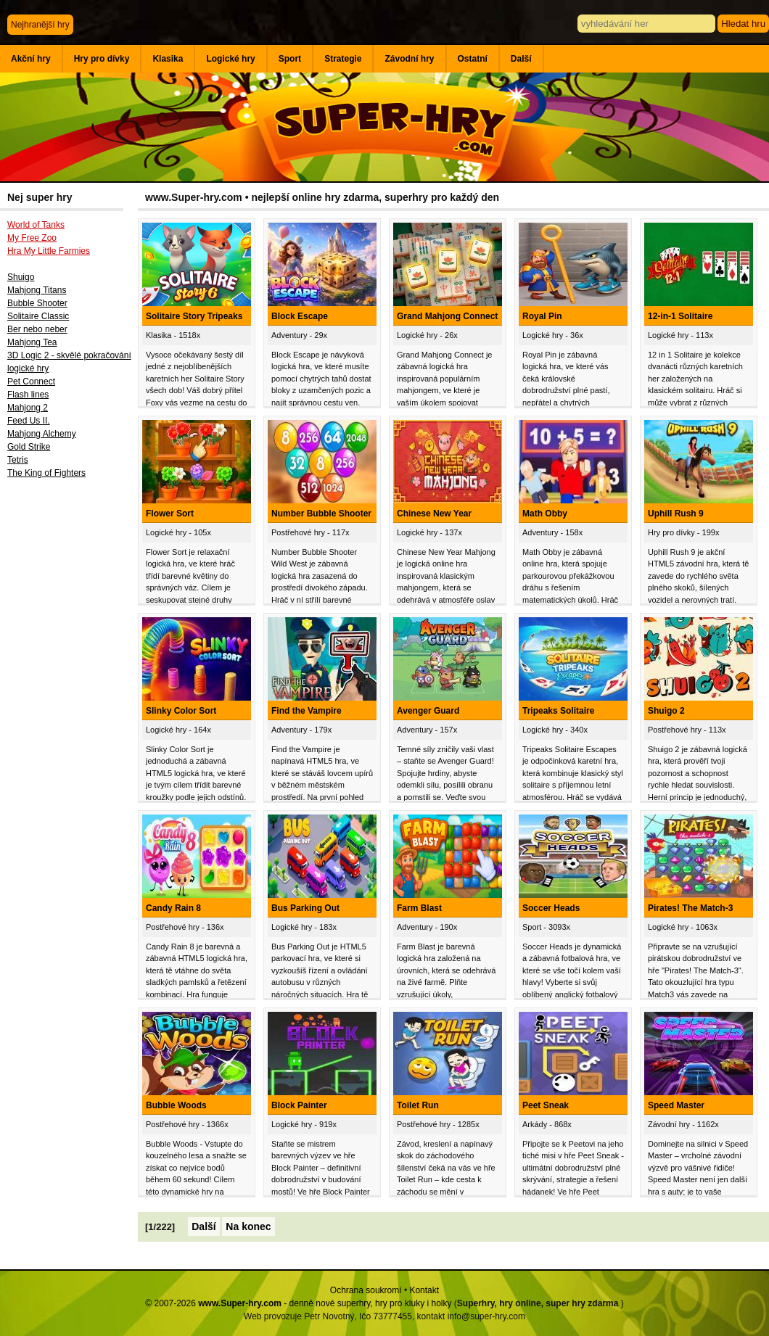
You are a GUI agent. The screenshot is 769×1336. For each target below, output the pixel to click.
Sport (290, 59)
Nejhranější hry (40, 25)
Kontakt (424, 1290)
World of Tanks (36, 225)
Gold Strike (28, 447)
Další (521, 59)
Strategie (342, 59)
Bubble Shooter (37, 303)
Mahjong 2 (27, 408)
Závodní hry (409, 59)
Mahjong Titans (36, 290)
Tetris (17, 460)
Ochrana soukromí (366, 1290)
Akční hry (31, 59)
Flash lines (28, 394)
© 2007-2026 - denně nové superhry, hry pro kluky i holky (298, 1303)
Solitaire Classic (38, 316)
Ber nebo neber (37, 329)
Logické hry (230, 59)
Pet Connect (31, 381)
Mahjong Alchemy (41, 434)
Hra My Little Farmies (48, 251)
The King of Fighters (46, 473)
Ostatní (473, 59)
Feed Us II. (28, 421)
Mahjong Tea (32, 342)
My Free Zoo (32, 238)
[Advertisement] (69, 723)
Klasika (167, 59)
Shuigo (20, 277)
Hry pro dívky (102, 59)
